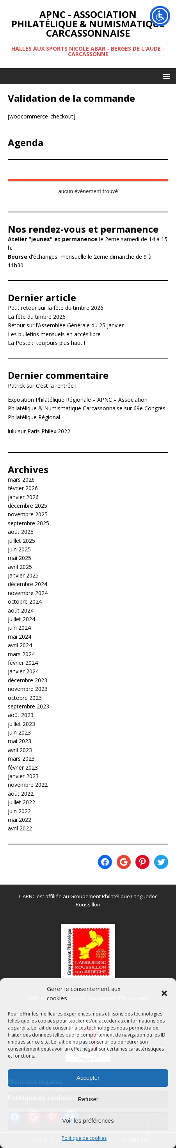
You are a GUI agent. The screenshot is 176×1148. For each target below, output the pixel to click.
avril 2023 (20, 750)
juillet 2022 (21, 802)
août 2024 (21, 610)
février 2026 (23, 488)
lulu (12, 431)
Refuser (88, 1099)
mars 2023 (21, 758)
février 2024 (23, 662)
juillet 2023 (21, 724)
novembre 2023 (28, 688)
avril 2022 (20, 828)
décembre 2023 (27, 680)
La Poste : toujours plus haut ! (46, 342)
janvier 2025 (23, 575)
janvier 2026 (23, 497)
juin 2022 (19, 811)
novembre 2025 (28, 514)
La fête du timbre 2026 (37, 316)
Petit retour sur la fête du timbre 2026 (55, 307)
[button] (164, 993)
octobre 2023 (25, 697)
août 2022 (21, 793)
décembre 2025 (27, 505)
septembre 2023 (28, 706)
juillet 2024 (21, 619)
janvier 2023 (23, 776)
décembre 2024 (27, 584)
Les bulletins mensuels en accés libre (54, 334)
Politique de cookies (84, 1138)
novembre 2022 (28, 784)
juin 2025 (19, 549)
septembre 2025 (28, 523)
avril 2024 (20, 645)
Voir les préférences (88, 1120)
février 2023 (23, 767)
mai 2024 (19, 636)
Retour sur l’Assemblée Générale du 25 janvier (66, 325)
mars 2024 (21, 654)
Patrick (16, 385)
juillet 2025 (21, 540)
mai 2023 (19, 741)
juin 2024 (19, 627)
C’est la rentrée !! (57, 385)
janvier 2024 (23, 671)
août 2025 (21, 531)
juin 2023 (19, 732)
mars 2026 (21, 479)
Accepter (88, 1077)
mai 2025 (19, 558)
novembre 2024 (28, 593)
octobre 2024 (25, 601)
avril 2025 (20, 566)
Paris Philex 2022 (48, 431)
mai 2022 (19, 819)
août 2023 (21, 715)
